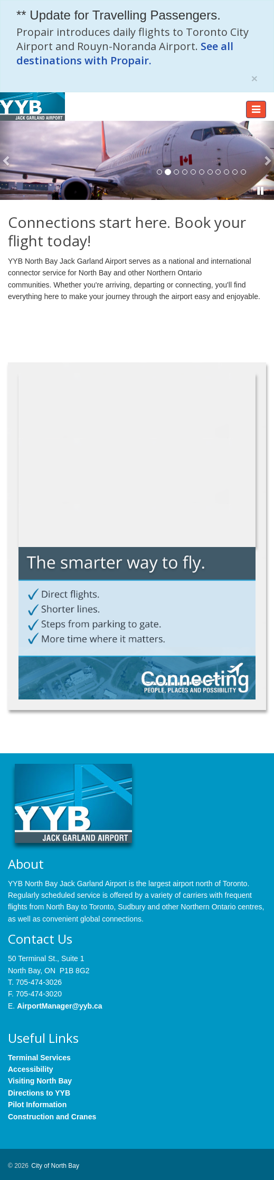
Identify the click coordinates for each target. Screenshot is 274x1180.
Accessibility (30, 1069)
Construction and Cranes (52, 1116)
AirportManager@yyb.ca (59, 1006)
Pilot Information (37, 1104)
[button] (7, 160)
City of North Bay (55, 1165)
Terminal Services (39, 1057)
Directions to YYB (39, 1093)
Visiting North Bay (40, 1081)
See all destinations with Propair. (124, 53)
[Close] (254, 78)
